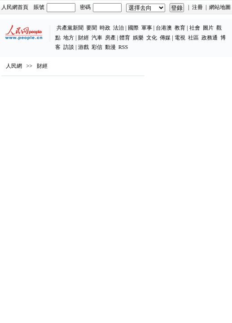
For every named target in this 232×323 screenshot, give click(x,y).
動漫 (110, 47)
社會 (194, 28)
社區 (193, 38)
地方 (68, 38)
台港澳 (164, 28)
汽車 (97, 38)
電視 (180, 38)
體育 (124, 38)
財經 (83, 38)
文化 (151, 38)
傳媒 (165, 38)
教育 (180, 28)
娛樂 (138, 38)
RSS (123, 47)
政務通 (209, 38)
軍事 (146, 28)
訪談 (68, 47)
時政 (105, 28)
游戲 (83, 47)
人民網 (14, 66)
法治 (118, 28)
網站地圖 (220, 7)
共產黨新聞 (70, 28)
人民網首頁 (14, 7)
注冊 (197, 7)
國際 (133, 28)
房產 (110, 38)
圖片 (208, 28)
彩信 (97, 47)
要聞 (91, 28)
